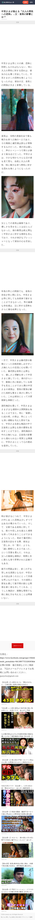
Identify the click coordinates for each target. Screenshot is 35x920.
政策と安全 (15, 917)
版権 (31, 917)
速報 (31, 2)
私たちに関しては (6, 917)
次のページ (17, 645)
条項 (20, 917)
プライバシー (25, 917)
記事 (25, 2)
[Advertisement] (17, 42)
